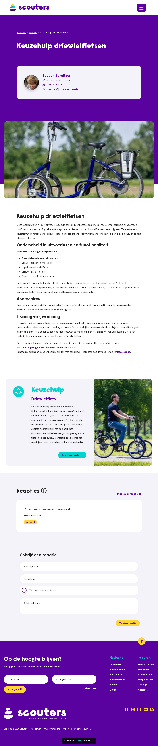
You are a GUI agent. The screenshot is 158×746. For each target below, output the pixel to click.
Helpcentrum (117, 679)
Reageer (30, 522)
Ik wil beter (116, 664)
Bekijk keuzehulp (72, 455)
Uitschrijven (90, 688)
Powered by (77, 729)
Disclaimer (35, 729)
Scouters (21, 32)
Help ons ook (145, 679)
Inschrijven (15, 689)
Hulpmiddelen (118, 669)
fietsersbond (123, 351)
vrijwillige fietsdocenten (40, 347)
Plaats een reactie (68, 89)
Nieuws (33, 32)
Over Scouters (146, 664)
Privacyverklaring (52, 729)
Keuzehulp (116, 674)
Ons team (143, 669)
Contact (143, 689)
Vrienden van (145, 674)
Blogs (113, 689)
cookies (78, 741)
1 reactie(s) (52, 89)
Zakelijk (142, 684)
